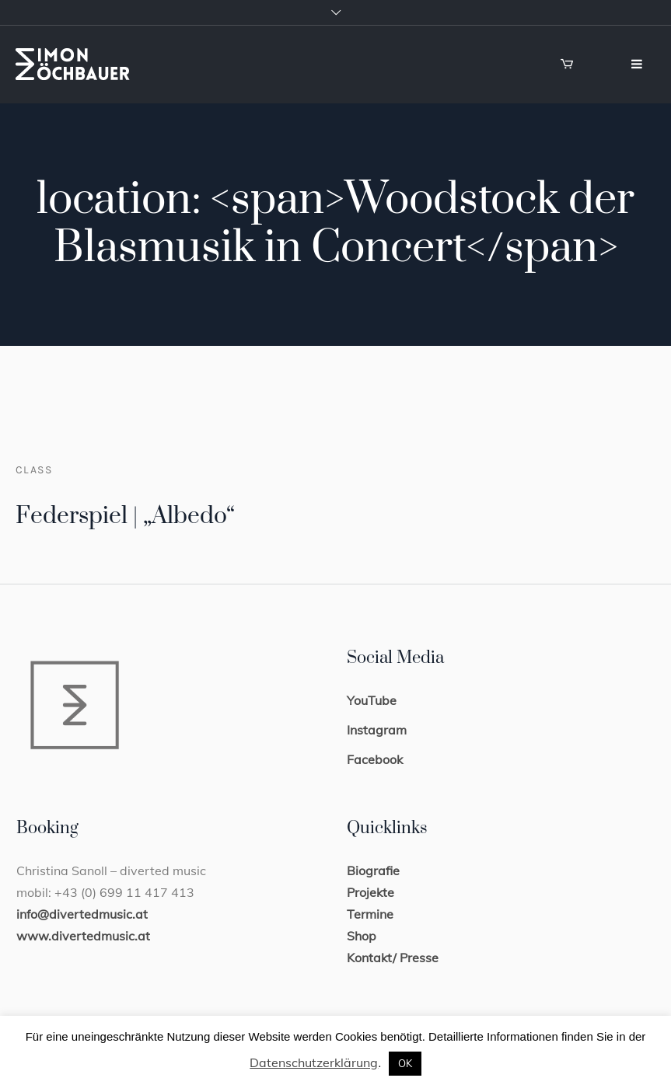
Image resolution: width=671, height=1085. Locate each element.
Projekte (370, 892)
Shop (361, 936)
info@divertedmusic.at (82, 914)
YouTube (372, 700)
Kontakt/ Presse (393, 957)
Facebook (375, 759)
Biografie (373, 870)
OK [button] (405, 1063)
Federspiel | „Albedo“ (125, 516)
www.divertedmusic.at (83, 936)
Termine (370, 914)
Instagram (377, 730)
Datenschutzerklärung (314, 1062)
